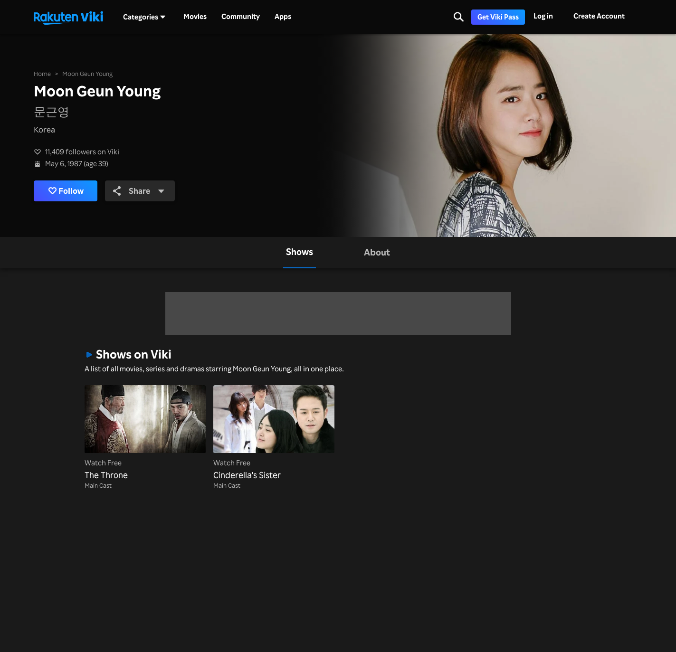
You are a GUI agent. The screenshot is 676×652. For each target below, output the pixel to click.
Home (42, 73)
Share (139, 191)
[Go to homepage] (68, 17)
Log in (543, 15)
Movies (195, 16)
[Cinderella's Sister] (273, 433)
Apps (283, 16)
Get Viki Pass (498, 16)
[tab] (299, 253)
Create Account (599, 15)
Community (240, 16)
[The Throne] (145, 433)
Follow (66, 191)
